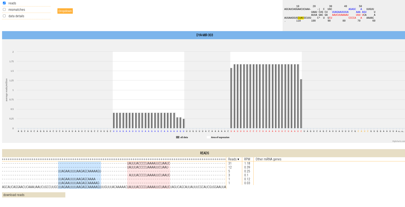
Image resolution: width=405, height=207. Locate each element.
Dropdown (65, 11)
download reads (13, 195)
